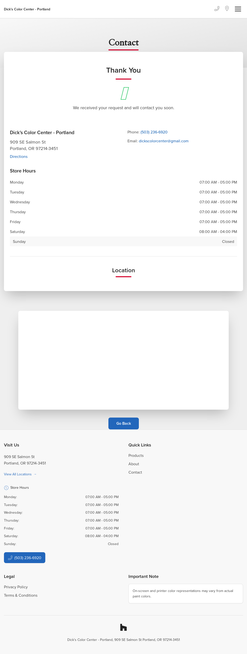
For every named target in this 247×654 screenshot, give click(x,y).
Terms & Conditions (20, 595)
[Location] (227, 9)
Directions (18, 156)
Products (136, 455)
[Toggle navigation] (238, 9)
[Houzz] (123, 627)
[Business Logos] (27, 9)
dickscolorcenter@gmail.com (164, 141)
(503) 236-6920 (154, 132)
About (133, 463)
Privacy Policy (16, 587)
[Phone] (216, 9)
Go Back (123, 423)
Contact (135, 472)
